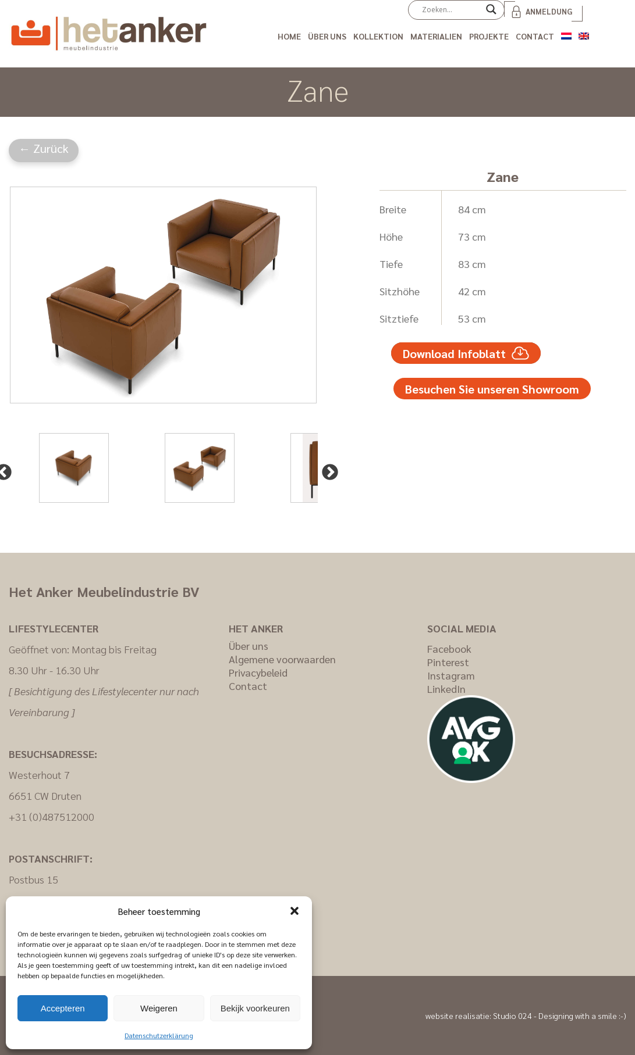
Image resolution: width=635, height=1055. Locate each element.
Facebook (449, 648)
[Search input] (451, 9)
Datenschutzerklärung (159, 1035)
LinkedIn (446, 688)
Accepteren (63, 1008)
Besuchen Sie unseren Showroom (492, 388)
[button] (294, 911)
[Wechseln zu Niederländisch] (566, 34)
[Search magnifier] (491, 13)
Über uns (327, 36)
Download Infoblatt (466, 353)
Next (326, 469)
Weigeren (159, 1008)
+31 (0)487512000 (51, 816)
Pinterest (448, 661)
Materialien (436, 36)
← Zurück (44, 148)
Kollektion (378, 36)
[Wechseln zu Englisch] (584, 34)
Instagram (451, 675)
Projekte (489, 36)
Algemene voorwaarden (282, 659)
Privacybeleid (258, 672)
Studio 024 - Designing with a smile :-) (559, 1015)
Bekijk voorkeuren (255, 1008)
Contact (535, 36)
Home (289, 36)
